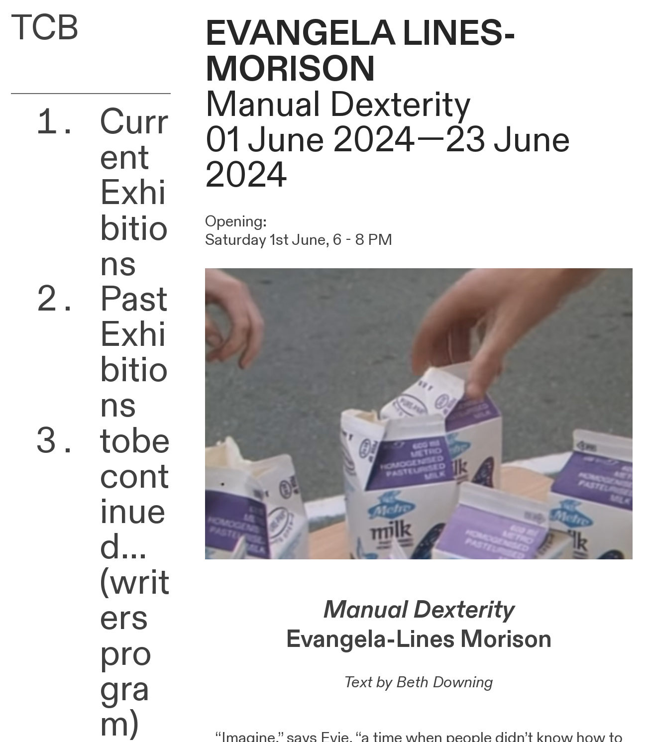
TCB (45, 28)
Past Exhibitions (134, 352)
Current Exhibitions (134, 193)
